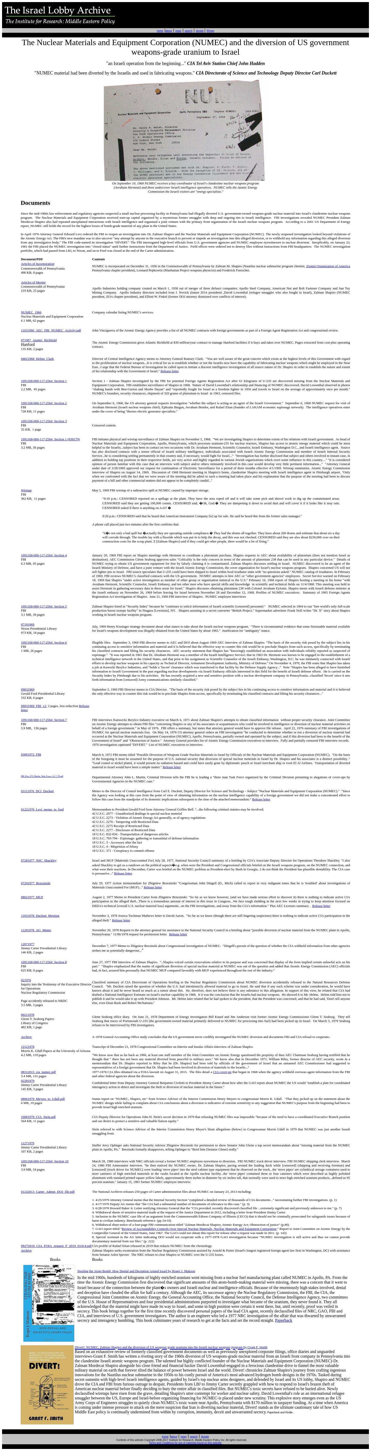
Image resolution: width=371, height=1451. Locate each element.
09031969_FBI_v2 (33, 706)
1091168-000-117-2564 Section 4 (44, 555)
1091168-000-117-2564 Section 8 (44, 962)
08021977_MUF (32, 897)
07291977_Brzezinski (35, 883)
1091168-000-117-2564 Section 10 (44, 1161)
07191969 (27, 624)
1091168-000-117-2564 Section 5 (44, 606)
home (160, 30)
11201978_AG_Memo (36, 930)
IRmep (210, 30)
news (178, 30)
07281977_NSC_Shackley (38, 860)
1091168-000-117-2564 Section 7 (44, 720)
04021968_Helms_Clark (37, 359)
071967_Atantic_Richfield (39, 340)
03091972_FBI (31, 754)
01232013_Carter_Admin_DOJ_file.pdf (47, 1192)
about (168, 30)
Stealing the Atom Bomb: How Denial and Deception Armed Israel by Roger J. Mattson (136, 1271)
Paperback (283, 1320)
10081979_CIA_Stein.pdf (38, 1117)
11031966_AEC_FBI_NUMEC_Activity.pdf (51, 330)
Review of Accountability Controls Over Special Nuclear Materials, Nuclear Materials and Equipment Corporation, (199, 1229)
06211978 (27, 1015)
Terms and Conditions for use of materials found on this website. (185, 1442)
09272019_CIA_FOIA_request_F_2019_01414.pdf (56, 1246)
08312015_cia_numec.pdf (38, 1072)
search (188, 30)
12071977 (27, 944)
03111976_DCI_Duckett (37, 791)
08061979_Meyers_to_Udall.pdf (43, 1099)
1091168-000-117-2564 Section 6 (44, 642)
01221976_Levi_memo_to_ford (42, 809)
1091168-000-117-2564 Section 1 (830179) (50, 439)
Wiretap (26, 490)
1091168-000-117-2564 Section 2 (44, 403)
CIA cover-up (222, 1072)
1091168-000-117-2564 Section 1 (44, 381)
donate (200, 30)
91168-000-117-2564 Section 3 (45, 421)
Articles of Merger (33, 282)
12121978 (27, 1047)
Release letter (170, 371)
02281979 (27, 1081)
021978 (26, 980)
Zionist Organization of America (328, 266)
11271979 (27, 1143)
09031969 (27, 689)
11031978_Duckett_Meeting (40, 916)
